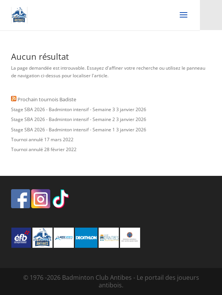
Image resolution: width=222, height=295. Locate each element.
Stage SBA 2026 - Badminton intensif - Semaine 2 (63, 119)
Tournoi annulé (27, 139)
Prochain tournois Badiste (47, 99)
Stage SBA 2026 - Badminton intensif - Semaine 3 (63, 109)
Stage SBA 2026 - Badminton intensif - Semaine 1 (63, 129)
